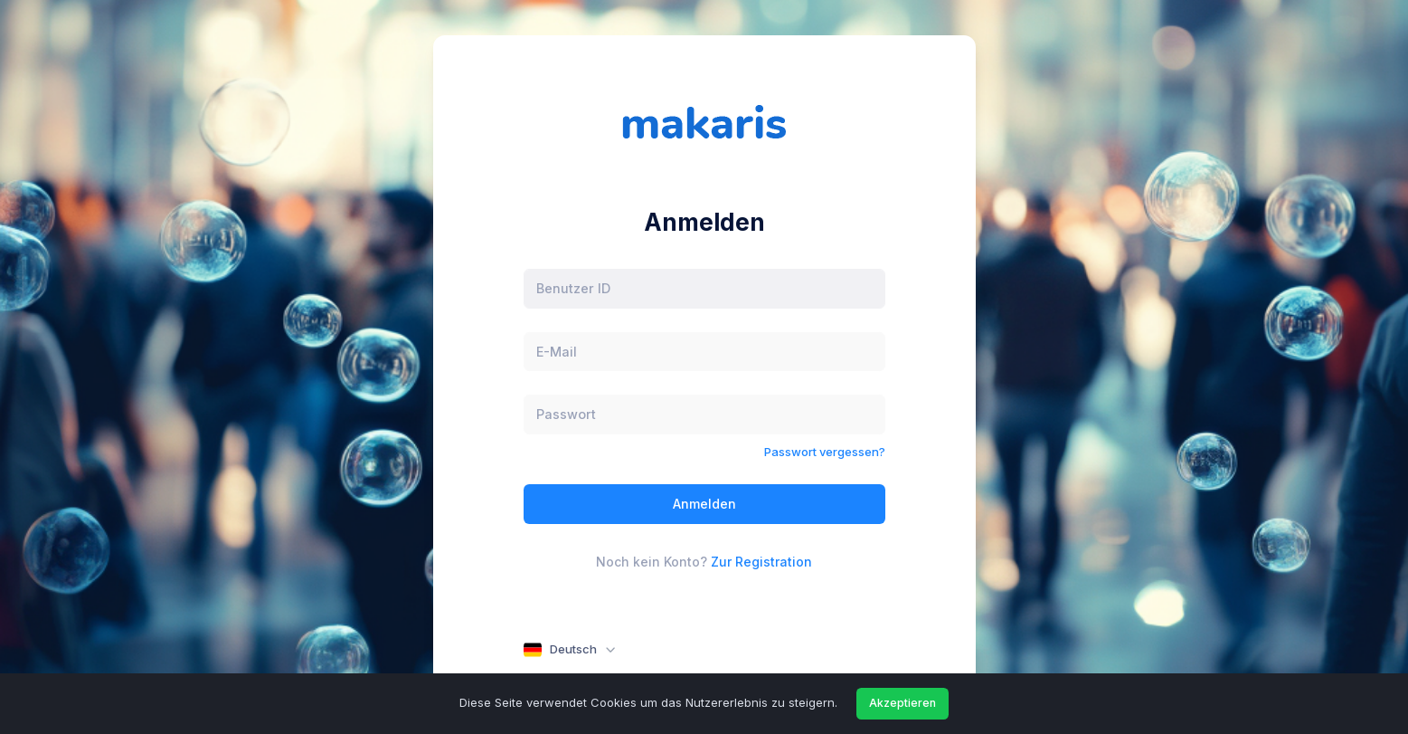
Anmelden (704, 503)
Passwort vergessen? (824, 451)
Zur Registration (761, 561)
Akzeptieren (902, 703)
